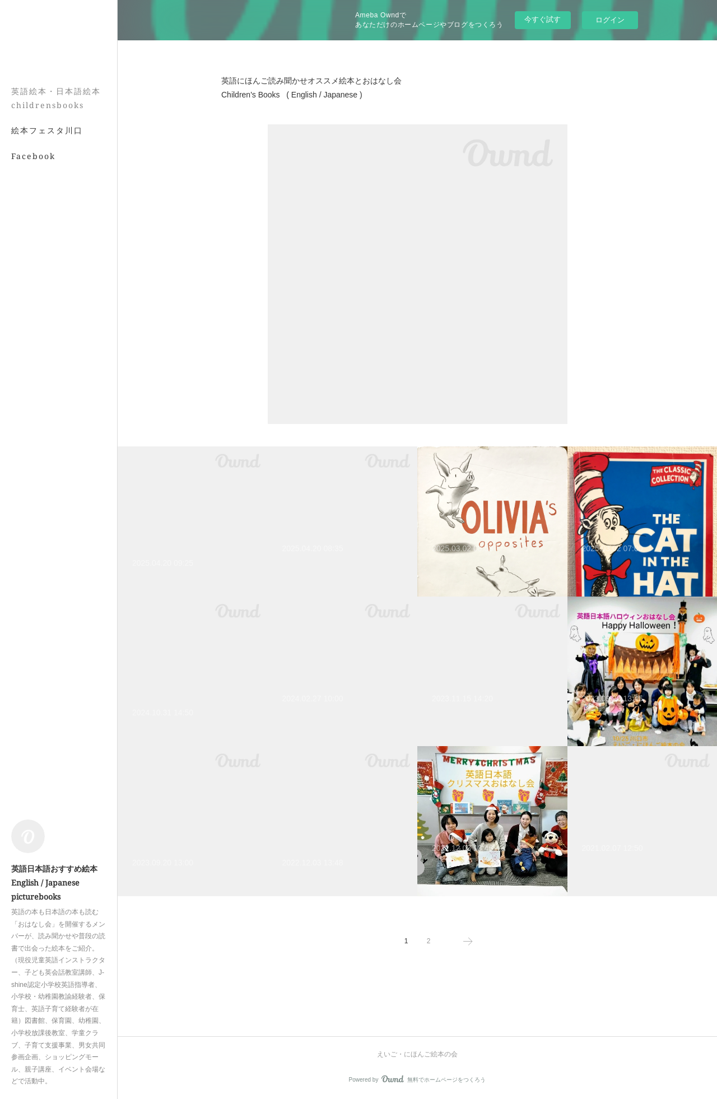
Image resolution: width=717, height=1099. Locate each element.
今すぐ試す (542, 19)
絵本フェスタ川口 (47, 130)
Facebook (33, 156)
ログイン (610, 20)
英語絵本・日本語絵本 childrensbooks (56, 98)
